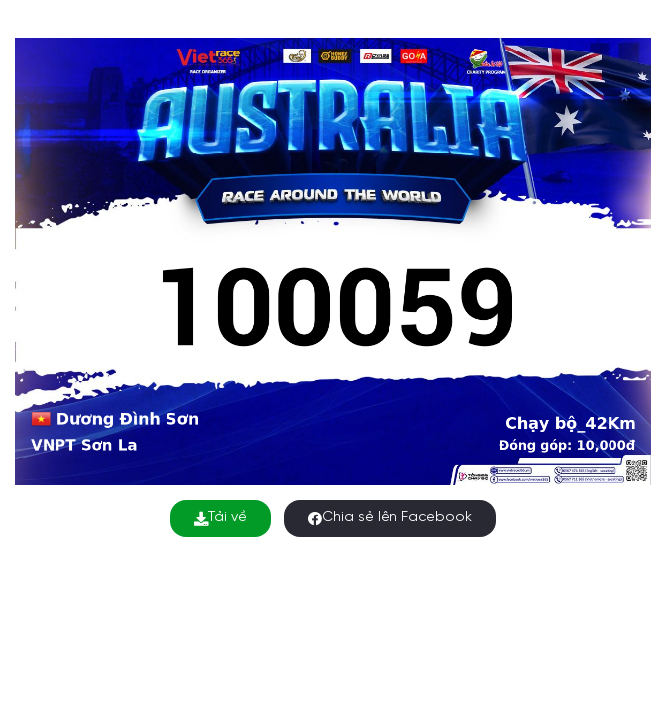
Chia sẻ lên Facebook (390, 517)
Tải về (220, 517)
